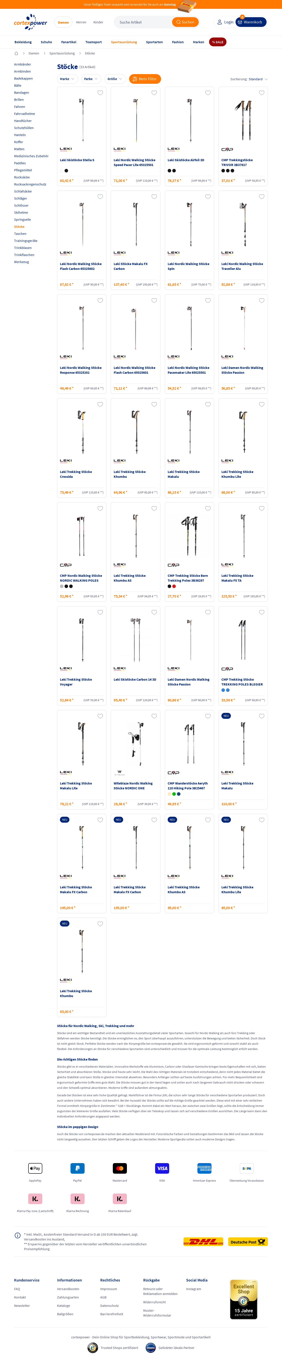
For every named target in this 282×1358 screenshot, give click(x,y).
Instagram (193, 1289)
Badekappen (23, 78)
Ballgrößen (65, 1314)
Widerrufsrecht (154, 1302)
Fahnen (19, 106)
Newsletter (22, 1305)
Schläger (20, 198)
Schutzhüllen (24, 127)
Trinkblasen (23, 247)
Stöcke (90, 53)
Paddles (20, 163)
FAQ (17, 1289)
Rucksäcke (22, 177)
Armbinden (22, 71)
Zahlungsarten (68, 1297)
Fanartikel (68, 42)
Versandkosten (68, 1289)
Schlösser (21, 205)
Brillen (19, 99)
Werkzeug (21, 262)
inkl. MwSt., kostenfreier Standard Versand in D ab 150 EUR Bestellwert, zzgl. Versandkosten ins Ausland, (81, 1236)
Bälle (17, 85)
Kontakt (20, 1297)
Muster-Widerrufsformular (157, 1312)
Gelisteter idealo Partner (177, 1347)
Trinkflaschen (24, 254)
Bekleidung (23, 42)
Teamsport (93, 42)
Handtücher (23, 120)
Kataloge (63, 1305)
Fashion (178, 42)
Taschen (20, 233)
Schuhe (46, 42)
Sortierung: (249, 79)
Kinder (98, 22)
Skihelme (21, 212)
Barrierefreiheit (111, 1314)
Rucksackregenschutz (30, 184)
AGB (103, 1297)
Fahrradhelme (24, 113)
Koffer (18, 142)
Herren (81, 22)
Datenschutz (109, 1305)
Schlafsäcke (23, 191)
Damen (63, 22)
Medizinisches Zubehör (31, 156)
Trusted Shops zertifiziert (119, 1347)
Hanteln (20, 135)
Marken (198, 42)
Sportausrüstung (124, 42)
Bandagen (21, 92)
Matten (19, 149)
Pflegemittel (23, 170)
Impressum (108, 1289)
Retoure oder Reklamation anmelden (160, 1291)
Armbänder (22, 64)
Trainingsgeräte (25, 240)
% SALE (217, 42)
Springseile (22, 219)
